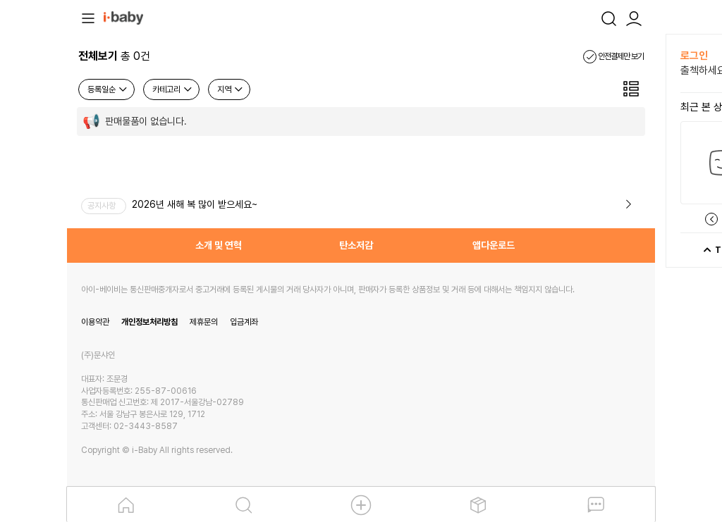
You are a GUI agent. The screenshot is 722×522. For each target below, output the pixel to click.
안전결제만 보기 (613, 56)
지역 (230, 89)
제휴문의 (204, 322)
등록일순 (107, 89)
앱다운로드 (493, 245)
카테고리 (172, 89)
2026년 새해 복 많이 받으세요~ (194, 204)
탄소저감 (356, 245)
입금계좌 (244, 322)
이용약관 (95, 322)
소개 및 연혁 (218, 245)
